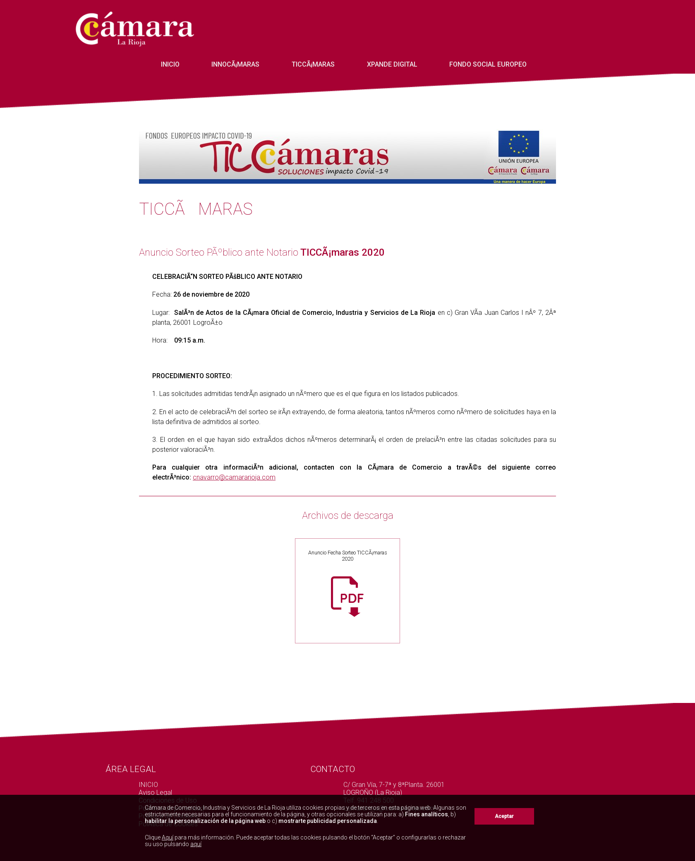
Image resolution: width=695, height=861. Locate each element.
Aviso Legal (155, 792)
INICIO (170, 64)
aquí (195, 844)
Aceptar (504, 816)
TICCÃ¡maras (313, 64)
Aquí (167, 837)
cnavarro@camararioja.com (234, 477)
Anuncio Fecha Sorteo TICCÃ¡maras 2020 (347, 555)
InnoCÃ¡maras (235, 64)
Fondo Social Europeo (488, 64)
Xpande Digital (392, 64)
